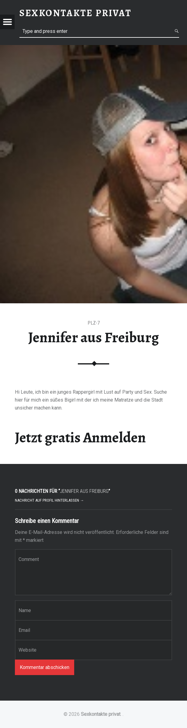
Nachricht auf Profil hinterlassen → (49, 500)
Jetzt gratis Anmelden (80, 437)
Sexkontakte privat (100, 714)
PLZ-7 (94, 323)
